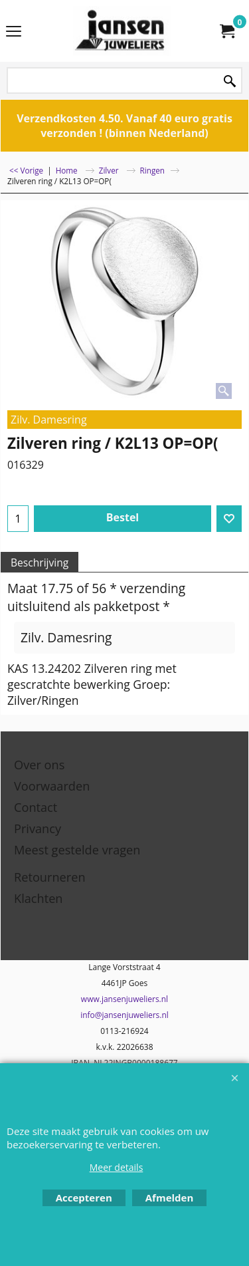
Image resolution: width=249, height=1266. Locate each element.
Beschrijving (39, 562)
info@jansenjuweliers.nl (124, 1015)
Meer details (116, 1167)
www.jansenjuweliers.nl (124, 999)
